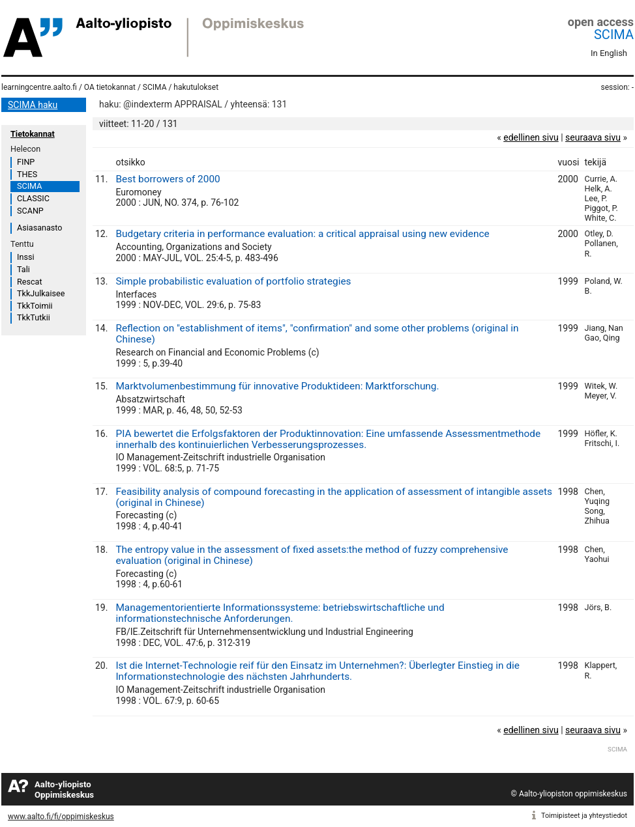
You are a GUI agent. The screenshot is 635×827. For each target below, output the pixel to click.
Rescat (29, 282)
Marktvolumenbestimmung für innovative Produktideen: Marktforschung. (277, 386)
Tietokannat (32, 134)
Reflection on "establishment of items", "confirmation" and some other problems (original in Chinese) (316, 333)
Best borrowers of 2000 (167, 179)
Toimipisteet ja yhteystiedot (584, 815)
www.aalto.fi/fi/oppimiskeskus (61, 816)
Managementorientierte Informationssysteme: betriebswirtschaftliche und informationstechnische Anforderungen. (279, 613)
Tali (23, 269)
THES (27, 174)
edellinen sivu (530, 137)
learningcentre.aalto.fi (39, 87)
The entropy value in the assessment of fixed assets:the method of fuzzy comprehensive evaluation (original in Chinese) (311, 555)
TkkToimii (35, 306)
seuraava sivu (593, 137)
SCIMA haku (32, 105)
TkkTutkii (33, 317)
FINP (26, 162)
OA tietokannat (110, 87)
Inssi (25, 257)
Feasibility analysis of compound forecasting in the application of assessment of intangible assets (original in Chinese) (333, 497)
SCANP (30, 211)
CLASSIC (33, 198)
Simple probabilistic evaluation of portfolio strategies (233, 281)
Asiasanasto (39, 227)
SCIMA (614, 34)
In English (609, 53)
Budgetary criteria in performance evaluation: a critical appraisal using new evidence (302, 234)
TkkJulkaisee (41, 293)
